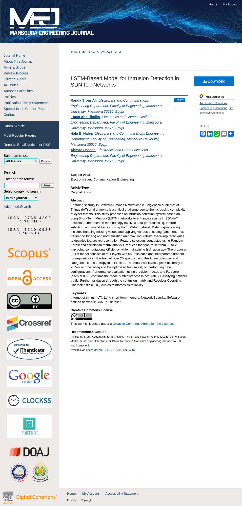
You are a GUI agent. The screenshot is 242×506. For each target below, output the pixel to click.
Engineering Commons (213, 108)
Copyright (86, 500)
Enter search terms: (19, 179)
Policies (10, 97)
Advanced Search (17, 207)
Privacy (72, 500)
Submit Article (14, 126)
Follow (179, 99)
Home (74, 52)
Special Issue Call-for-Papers (26, 109)
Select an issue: (16, 156)
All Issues (11, 85)
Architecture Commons (213, 103)
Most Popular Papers (20, 135)
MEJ (84, 52)
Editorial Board (15, 79)
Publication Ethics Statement (26, 103)
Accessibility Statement (122, 493)
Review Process (16, 73)
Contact (10, 115)
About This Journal (18, 61)
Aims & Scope (14, 67)
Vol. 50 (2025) (100, 52)
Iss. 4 (117, 52)
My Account (91, 493)
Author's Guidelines (19, 91)
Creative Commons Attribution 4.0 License (143, 323)
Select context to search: (22, 191)
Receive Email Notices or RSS (27, 145)
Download (214, 81)
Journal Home (14, 55)
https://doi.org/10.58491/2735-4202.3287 (110, 349)
